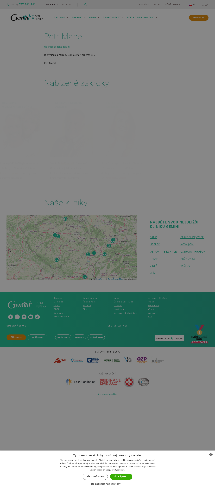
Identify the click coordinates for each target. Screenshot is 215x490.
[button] (107, 484)
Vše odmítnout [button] (95, 476)
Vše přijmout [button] (121, 476)
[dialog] (107, 245)
